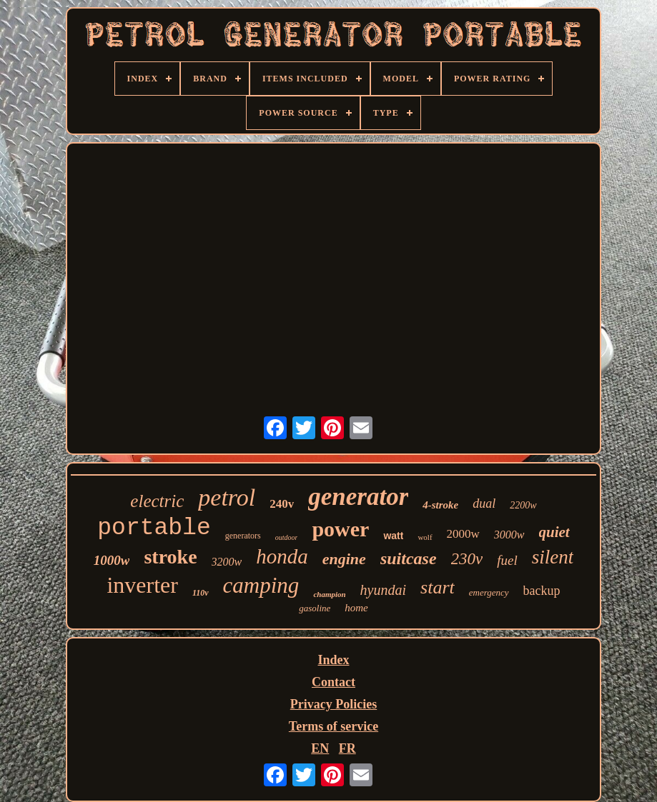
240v (282, 504)
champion (329, 594)
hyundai (383, 590)
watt (393, 535)
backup (541, 590)
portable (153, 528)
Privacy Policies (333, 704)
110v (200, 593)
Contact (333, 682)
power (340, 529)
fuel (507, 560)
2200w (523, 505)
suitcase (408, 558)
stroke (170, 557)
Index (333, 660)
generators (243, 536)
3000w (509, 534)
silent (553, 557)
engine (344, 559)
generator (358, 497)
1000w (112, 560)
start (437, 587)
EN (320, 748)
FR (347, 748)
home (356, 607)
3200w (227, 562)
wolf (425, 537)
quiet (554, 532)
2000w (463, 534)
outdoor (286, 537)
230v (467, 559)
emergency (489, 592)
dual (484, 503)
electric (157, 501)
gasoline (314, 608)
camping (261, 585)
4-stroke (440, 505)
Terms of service (333, 726)
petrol (226, 497)
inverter (142, 585)
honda (282, 556)
